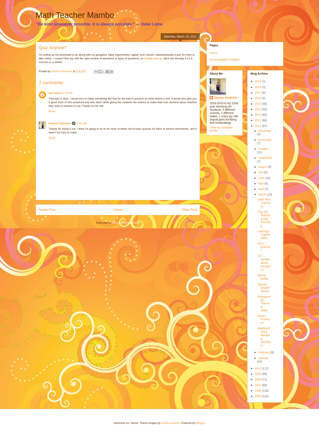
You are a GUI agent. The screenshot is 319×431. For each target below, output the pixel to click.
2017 (258, 92)
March (262, 194)
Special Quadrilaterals (264, 288)
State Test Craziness (264, 203)
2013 (258, 114)
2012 (258, 120)
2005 (258, 396)
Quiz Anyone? (264, 247)
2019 (258, 81)
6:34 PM (67, 93)
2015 (258, 103)
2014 (258, 109)
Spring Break (263, 277)
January (263, 358)
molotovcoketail (170, 422)
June (261, 178)
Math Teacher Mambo (75, 15)
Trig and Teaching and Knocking (264, 218)
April (261, 189)
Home (118, 209)
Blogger (200, 422)
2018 (258, 87)
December (264, 131)
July (261, 172)
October (263, 148)
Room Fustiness (264, 319)
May (261, 183)
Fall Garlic (55, 93)
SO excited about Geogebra (264, 262)
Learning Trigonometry (264, 235)
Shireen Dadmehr (60, 123)
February (264, 352)
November (264, 139)
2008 (258, 379)
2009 (258, 374)
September (265, 157)
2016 (258, 98)
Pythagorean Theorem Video (264, 303)
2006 (258, 390)
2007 (258, 385)
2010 (258, 368)
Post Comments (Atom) (126, 222)
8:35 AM (81, 123)
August (263, 166)
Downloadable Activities (225, 59)
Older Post (189, 209)
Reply (52, 111)
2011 (258, 126)
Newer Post (47, 209)
